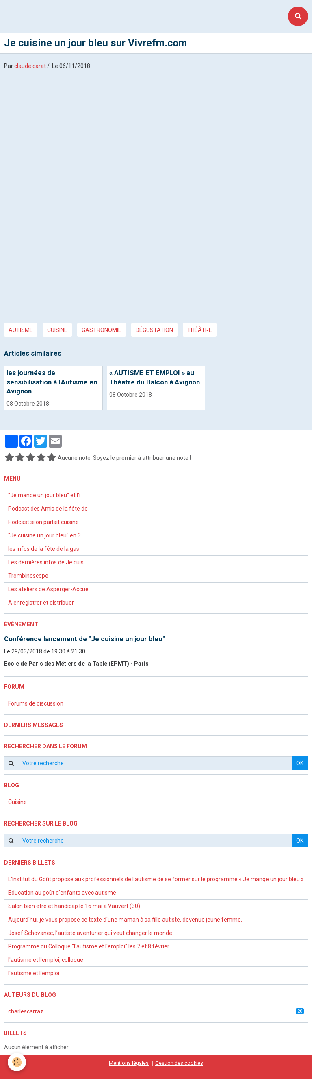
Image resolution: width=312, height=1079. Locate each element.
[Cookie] (17, 1062)
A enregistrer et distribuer (41, 602)
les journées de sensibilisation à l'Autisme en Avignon (51, 382)
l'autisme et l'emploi (33, 973)
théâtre (199, 330)
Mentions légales (129, 1063)
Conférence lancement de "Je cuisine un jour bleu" (84, 639)
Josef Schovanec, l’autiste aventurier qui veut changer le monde (90, 933)
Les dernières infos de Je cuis (46, 562)
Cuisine (17, 802)
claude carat (30, 66)
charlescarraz (156, 1011)
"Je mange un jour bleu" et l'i (44, 495)
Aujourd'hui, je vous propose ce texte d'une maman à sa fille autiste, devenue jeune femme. (125, 919)
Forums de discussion (35, 703)
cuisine (57, 330)
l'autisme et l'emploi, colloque (45, 960)
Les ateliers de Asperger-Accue (48, 589)
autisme (21, 330)
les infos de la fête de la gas (43, 549)
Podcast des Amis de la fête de (48, 508)
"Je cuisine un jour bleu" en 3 (44, 535)
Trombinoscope (28, 575)
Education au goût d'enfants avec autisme (62, 892)
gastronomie (101, 330)
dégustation (154, 330)
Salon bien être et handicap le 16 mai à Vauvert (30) (74, 906)
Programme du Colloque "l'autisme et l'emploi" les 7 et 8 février (88, 946)
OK (299, 763)
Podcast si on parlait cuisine (43, 522)
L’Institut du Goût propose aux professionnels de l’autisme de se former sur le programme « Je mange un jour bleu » (156, 879)
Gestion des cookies (179, 1063)
